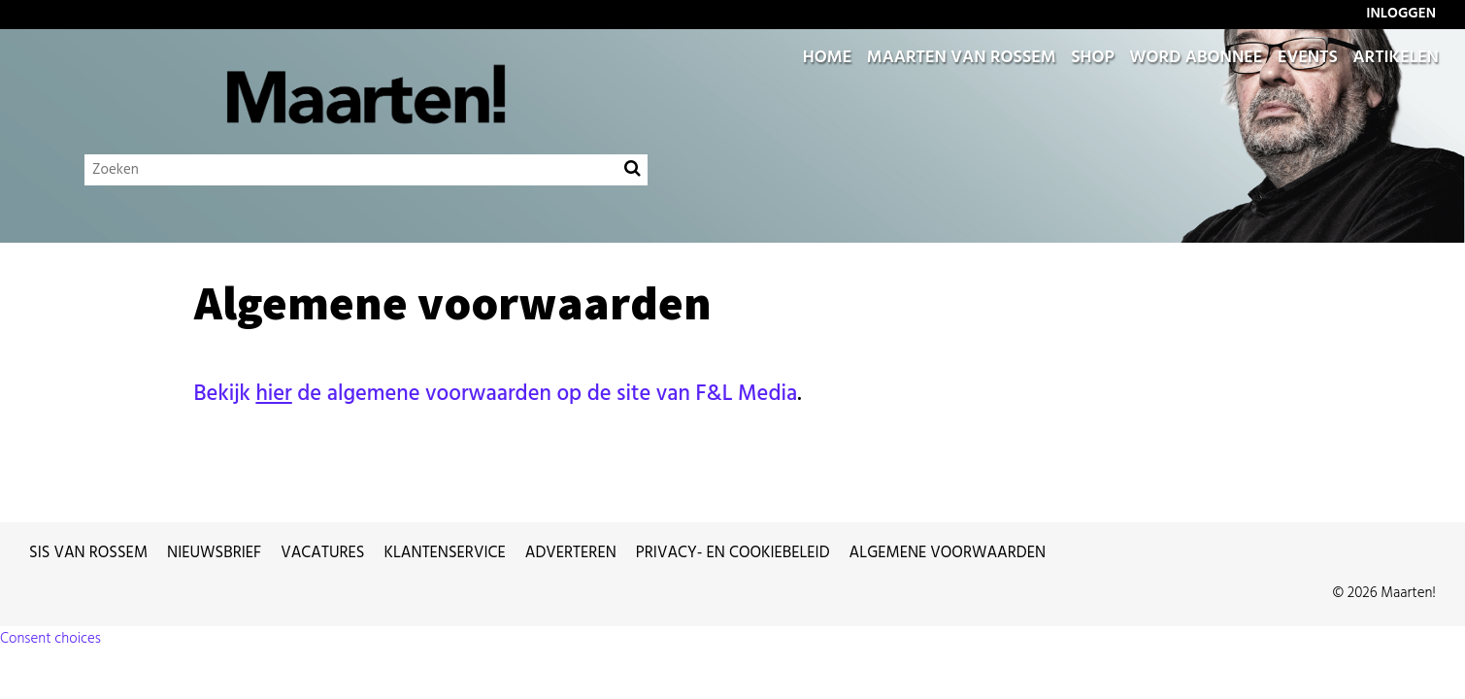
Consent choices (50, 638)
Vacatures (322, 553)
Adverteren (570, 553)
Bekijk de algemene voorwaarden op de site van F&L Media (496, 394)
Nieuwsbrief (214, 553)
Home (827, 58)
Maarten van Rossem (961, 58)
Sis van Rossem (88, 553)
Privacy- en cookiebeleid (733, 553)
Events (1308, 58)
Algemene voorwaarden (948, 553)
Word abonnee (1195, 58)
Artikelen (1395, 58)
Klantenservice (445, 553)
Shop (1092, 58)
